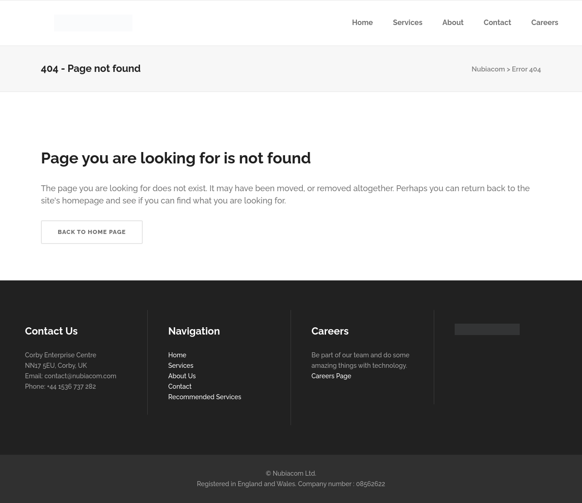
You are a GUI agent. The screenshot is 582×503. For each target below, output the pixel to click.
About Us (182, 376)
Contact (180, 386)
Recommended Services (204, 397)
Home (177, 355)
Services (180, 365)
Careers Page (331, 376)
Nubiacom (488, 69)
